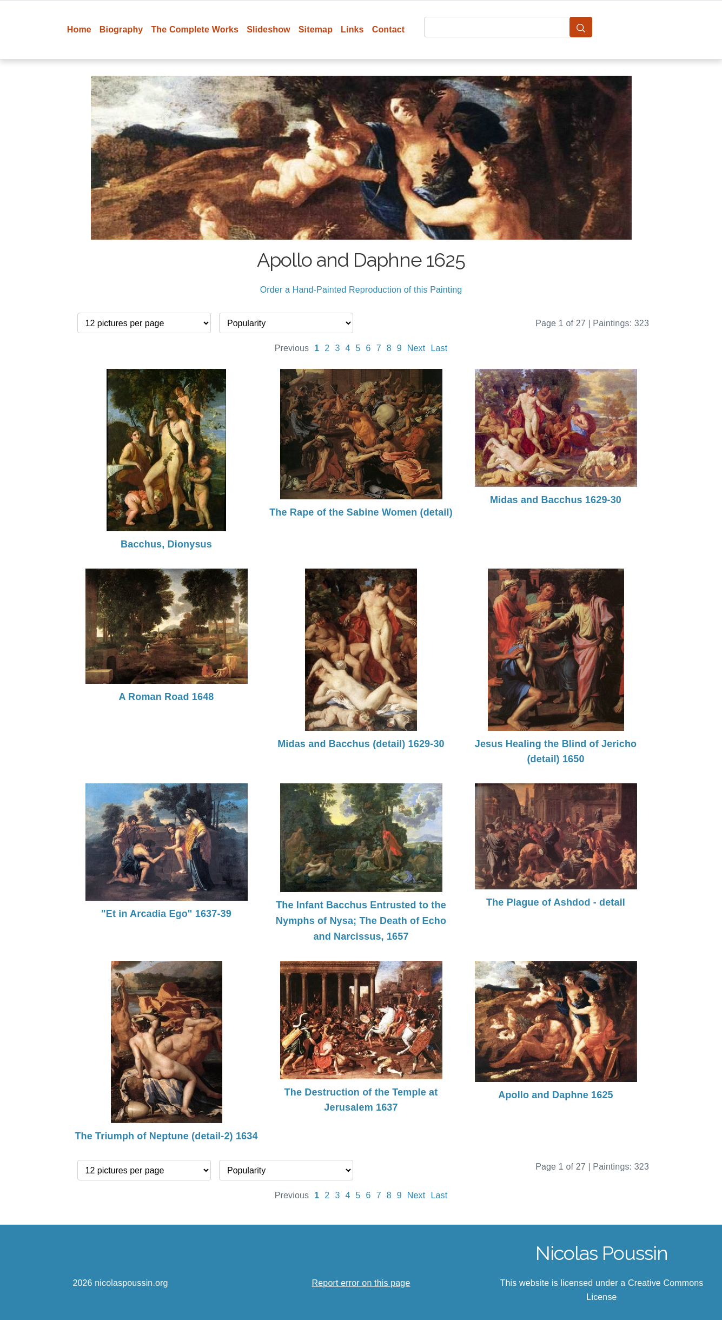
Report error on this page (361, 1283)
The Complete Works (195, 29)
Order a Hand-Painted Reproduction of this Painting (361, 289)
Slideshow (268, 29)
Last (438, 348)
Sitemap (316, 29)
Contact (388, 29)
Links (352, 29)
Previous (292, 348)
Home (79, 29)
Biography (121, 29)
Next (416, 348)
